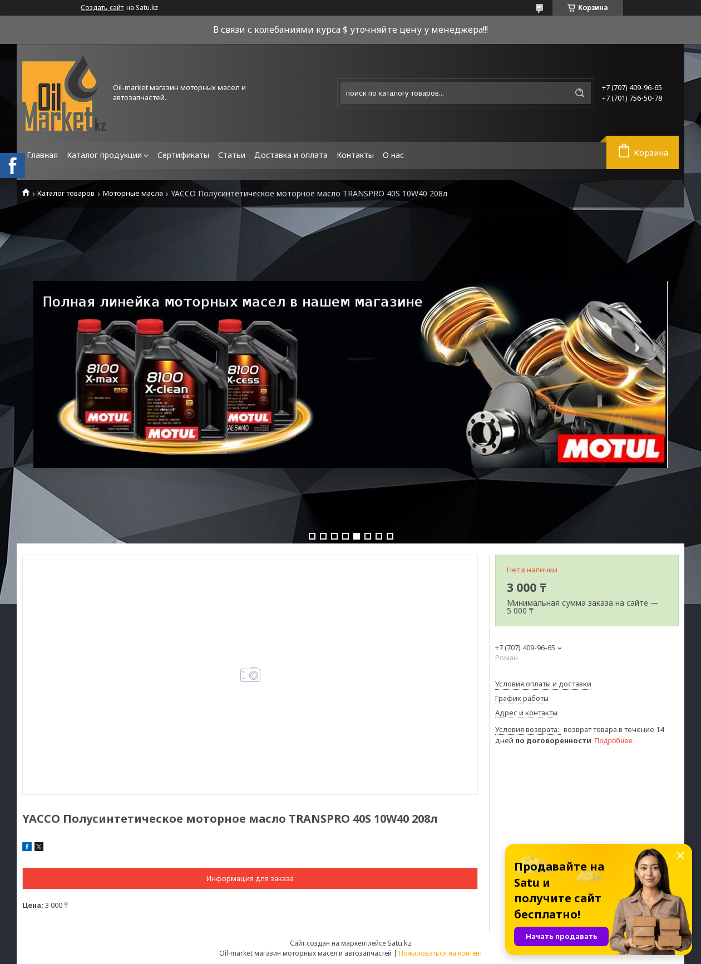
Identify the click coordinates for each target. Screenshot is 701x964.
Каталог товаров (66, 193)
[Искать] (580, 93)
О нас (393, 155)
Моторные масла (133, 193)
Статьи (231, 155)
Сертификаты (183, 155)
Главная (42, 155)
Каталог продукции (104, 155)
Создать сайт (102, 8)
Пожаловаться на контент (440, 953)
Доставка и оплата (291, 155)
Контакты (355, 155)
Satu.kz (399, 943)
